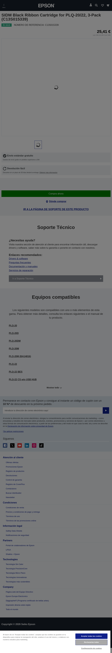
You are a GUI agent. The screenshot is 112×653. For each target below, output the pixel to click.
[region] (55, 641)
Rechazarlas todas (91, 642)
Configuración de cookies (91, 648)
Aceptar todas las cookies (91, 636)
